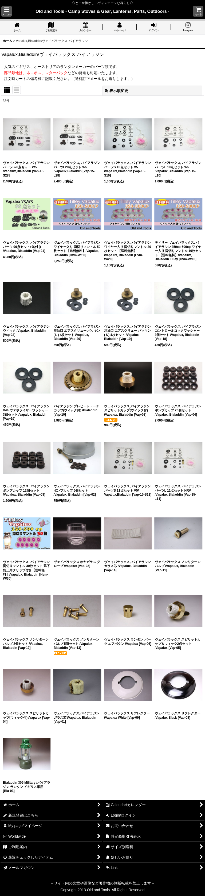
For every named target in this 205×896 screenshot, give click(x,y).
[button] (6, 11)
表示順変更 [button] (116, 91)
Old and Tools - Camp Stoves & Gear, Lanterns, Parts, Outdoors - (102, 11)
